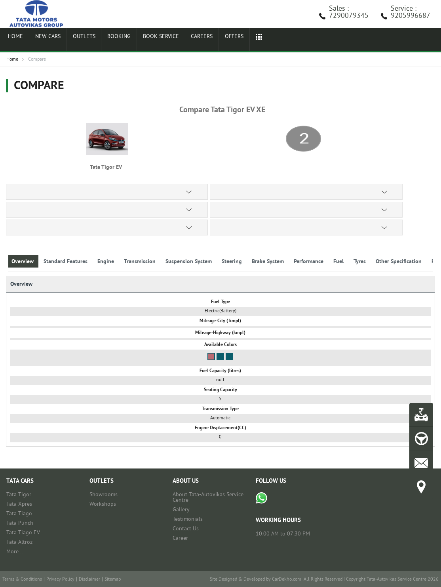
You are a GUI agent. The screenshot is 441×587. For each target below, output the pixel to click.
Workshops (102, 504)
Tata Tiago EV (23, 533)
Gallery (181, 510)
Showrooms (103, 494)
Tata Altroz (19, 542)
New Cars (43, 40)
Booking (108, 40)
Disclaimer (89, 580)
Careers (188, 40)
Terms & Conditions (22, 580)
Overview (23, 261)
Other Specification (399, 261)
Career (180, 538)
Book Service (148, 40)
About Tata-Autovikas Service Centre (208, 497)
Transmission (140, 261)
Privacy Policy (60, 580)
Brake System (268, 261)
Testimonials (188, 519)
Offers (217, 40)
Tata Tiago (19, 514)
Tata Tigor (18, 494)
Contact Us (186, 529)
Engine (106, 261)
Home (14, 40)
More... (14, 552)
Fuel (339, 261)
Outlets (76, 40)
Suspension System (189, 261)
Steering (232, 261)
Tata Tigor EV (107, 167)
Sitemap (113, 580)
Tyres (360, 261)
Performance (309, 261)
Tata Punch (19, 523)
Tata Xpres (19, 504)
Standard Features (66, 261)
